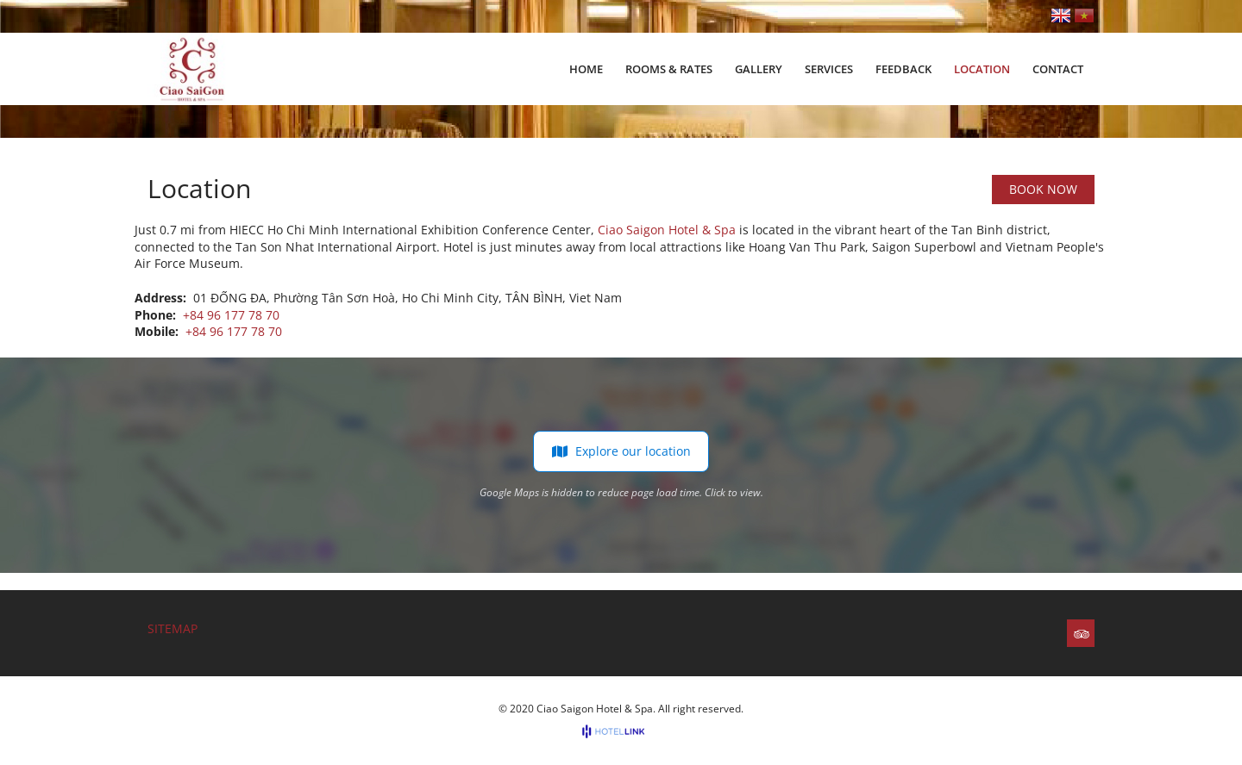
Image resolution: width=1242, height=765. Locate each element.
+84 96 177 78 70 (231, 315)
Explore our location (621, 451)
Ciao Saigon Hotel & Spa (667, 229)
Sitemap (172, 628)
